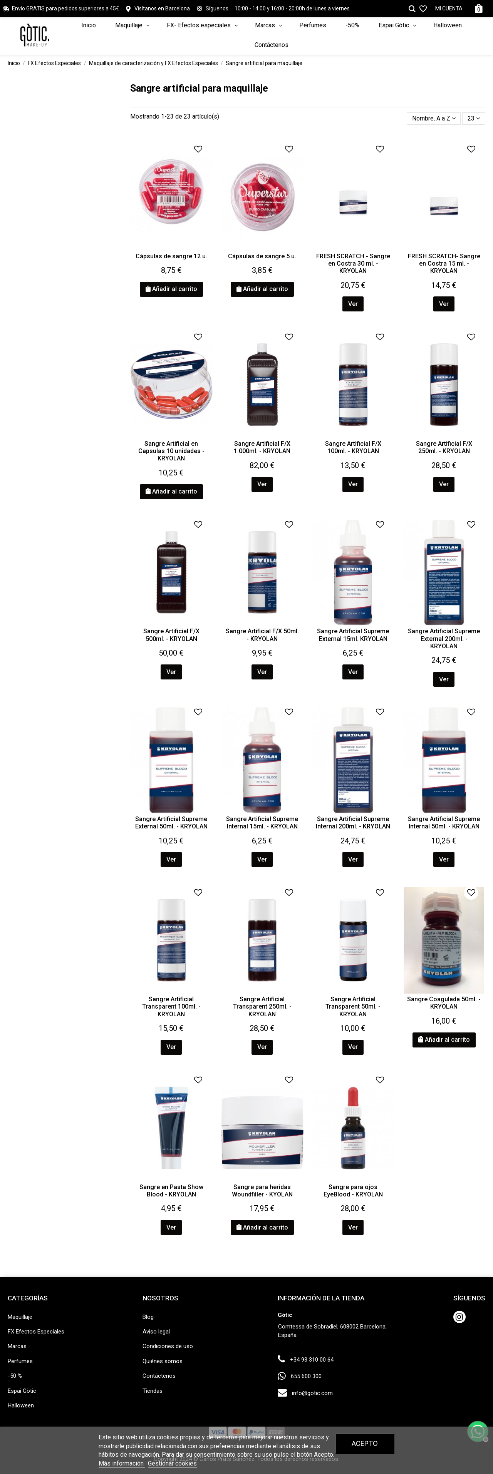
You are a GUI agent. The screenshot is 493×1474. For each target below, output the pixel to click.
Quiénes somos (163, 1361)
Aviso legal (156, 1331)
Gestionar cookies (172, 1463)
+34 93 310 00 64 (312, 1359)
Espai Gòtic (22, 1390)
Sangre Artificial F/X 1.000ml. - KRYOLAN (262, 447)
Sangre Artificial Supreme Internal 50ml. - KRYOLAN (444, 822)
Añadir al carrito (171, 289)
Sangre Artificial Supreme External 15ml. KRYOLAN (353, 634)
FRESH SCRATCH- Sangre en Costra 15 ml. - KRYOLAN (444, 263)
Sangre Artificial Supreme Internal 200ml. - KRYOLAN (353, 822)
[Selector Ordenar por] (434, 118)
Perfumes (20, 1361)
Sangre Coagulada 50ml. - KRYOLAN (444, 1002)
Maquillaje (20, 1316)
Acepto (365, 1443)
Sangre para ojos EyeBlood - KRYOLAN (353, 1190)
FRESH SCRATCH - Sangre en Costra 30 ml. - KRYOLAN (353, 263)
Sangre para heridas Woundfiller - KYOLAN (262, 1190)
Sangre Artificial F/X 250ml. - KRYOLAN (444, 447)
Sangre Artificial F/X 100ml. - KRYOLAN (353, 447)
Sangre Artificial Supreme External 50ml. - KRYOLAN (171, 822)
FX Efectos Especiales (36, 1331)
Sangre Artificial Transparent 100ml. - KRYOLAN (171, 1006)
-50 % (15, 1375)
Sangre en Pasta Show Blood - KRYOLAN (171, 1190)
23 (474, 118)
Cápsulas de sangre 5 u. (262, 256)
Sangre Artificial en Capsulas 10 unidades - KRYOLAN (171, 451)
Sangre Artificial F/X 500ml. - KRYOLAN (171, 634)
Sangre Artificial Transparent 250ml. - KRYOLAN (262, 1006)
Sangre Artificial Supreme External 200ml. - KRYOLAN (444, 638)
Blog (148, 1316)
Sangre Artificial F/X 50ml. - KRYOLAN (262, 634)
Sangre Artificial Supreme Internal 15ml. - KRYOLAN (262, 822)
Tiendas (153, 1390)
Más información (122, 1463)
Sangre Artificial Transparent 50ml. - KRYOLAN (353, 1006)
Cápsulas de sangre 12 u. (171, 256)
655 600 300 (306, 1376)
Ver (353, 304)
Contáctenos (159, 1375)
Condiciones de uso (168, 1346)
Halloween (21, 1405)
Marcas (17, 1346)
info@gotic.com (312, 1393)
